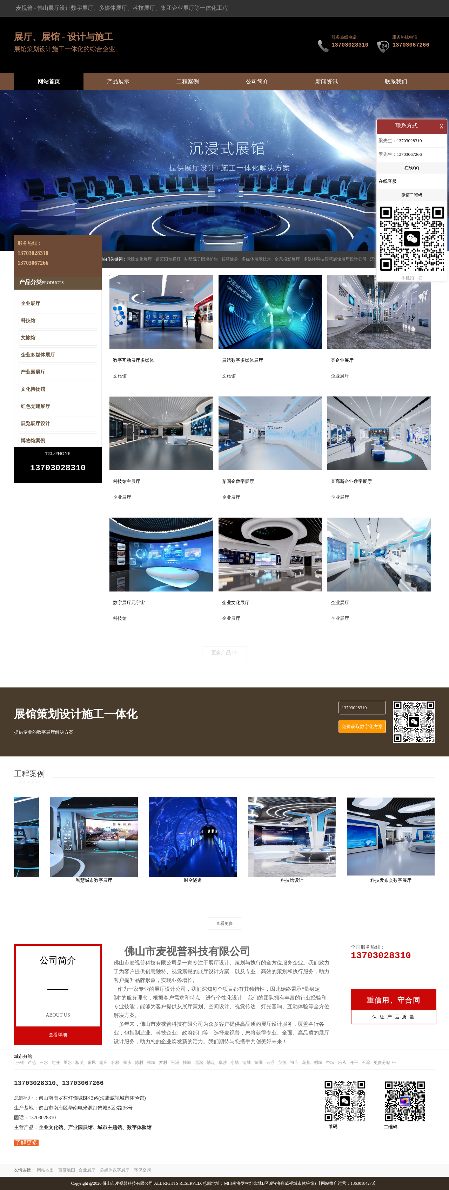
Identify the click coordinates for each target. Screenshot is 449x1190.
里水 (67, 1062)
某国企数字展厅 (238, 481)
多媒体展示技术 (256, 259)
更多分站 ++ (385, 1062)
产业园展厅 (33, 372)
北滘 (199, 1062)
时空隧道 (196, 880)
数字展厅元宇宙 (129, 602)
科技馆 (28, 320)
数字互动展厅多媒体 (133, 360)
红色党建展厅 (35, 406)
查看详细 (58, 1034)
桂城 (151, 1062)
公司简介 (257, 81)
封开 (56, 1062)
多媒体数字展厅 (114, 1170)
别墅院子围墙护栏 (201, 259)
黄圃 (258, 1062)
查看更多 (224, 923)
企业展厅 (340, 602)
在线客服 (387, 182)
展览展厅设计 (35, 423)
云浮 (270, 1062)
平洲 (175, 1062)
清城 (246, 1062)
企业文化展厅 (235, 602)
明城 (318, 1062)
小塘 (234, 1062)
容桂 (115, 1062)
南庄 (103, 1062)
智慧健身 (229, 259)
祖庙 (294, 1062)
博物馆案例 (33, 440)
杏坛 (330, 1062)
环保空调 (142, 1170)
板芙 (79, 1062)
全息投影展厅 (287, 259)
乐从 (342, 1062)
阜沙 (223, 1062)
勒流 (211, 1062)
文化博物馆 (33, 389)
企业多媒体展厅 (38, 355)
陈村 (139, 1062)
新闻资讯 (326, 81)
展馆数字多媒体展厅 (242, 360)
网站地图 (45, 1170)
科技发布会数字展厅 (393, 880)
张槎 (20, 1062)
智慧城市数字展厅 (97, 880)
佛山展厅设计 (54, 8)
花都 (306, 1062)
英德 (282, 1062)
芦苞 (32, 1062)
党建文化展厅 (139, 259)
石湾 (366, 1062)
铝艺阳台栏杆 (168, 259)
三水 (44, 1062)
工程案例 (187, 81)
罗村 (163, 1062)
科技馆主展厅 (126, 481)
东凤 (91, 1062)
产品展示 (118, 81)
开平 (354, 1062)
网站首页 (49, 81)
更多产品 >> (224, 652)
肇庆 (127, 1062)
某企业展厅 (342, 360)
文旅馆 (28, 337)
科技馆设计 (294, 880)
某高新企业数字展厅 (351, 481)
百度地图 (66, 1170)
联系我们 (396, 81)
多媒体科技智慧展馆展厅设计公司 (335, 259)
